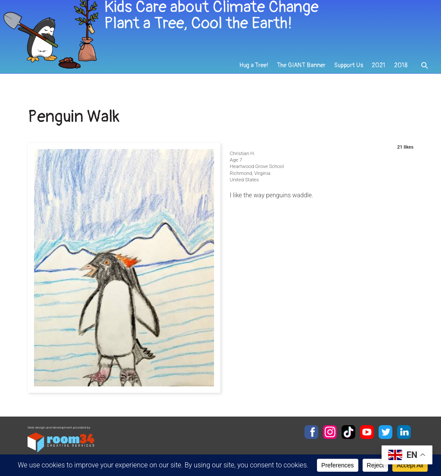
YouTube (367, 432)
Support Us (349, 69)
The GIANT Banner (302, 69)
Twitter (385, 432)
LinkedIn (404, 432)
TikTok (348, 432)
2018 (400, 69)
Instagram (330, 432)
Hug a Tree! (254, 69)
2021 (378, 69)
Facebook (311, 432)
